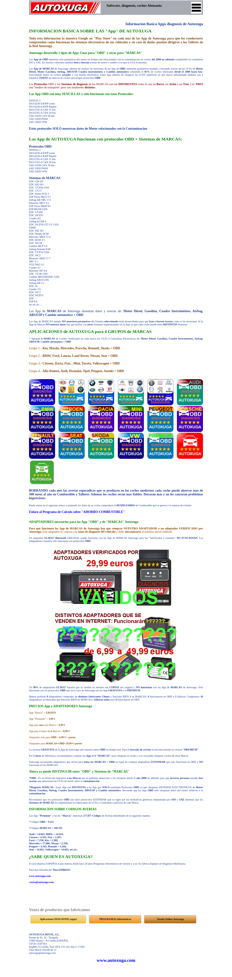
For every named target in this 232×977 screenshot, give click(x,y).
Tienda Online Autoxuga (170, 919)
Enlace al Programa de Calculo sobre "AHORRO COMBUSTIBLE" (77, 512)
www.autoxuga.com (40, 876)
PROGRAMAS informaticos (115, 919)
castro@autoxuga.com (41, 882)
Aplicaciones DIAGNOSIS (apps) (58, 919)
